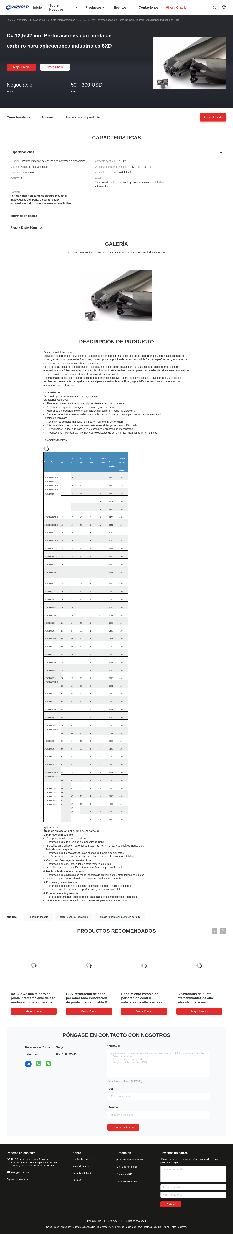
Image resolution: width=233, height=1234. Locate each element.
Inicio (10, 19)
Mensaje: (114, 1045)
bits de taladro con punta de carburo (119, 916)
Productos (21, 19)
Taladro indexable (38, 916)
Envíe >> (170, 1204)
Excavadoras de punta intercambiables (52, 19)
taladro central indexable (74, 916)
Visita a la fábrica (81, 1166)
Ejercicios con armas (126, 1167)
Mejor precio (21, 67)
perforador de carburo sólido (130, 1159)
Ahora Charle (55, 67)
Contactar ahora (123, 1127)
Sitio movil (113, 1221)
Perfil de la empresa (82, 1159)
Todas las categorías (126, 1181)
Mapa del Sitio (94, 1221)
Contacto (77, 1180)
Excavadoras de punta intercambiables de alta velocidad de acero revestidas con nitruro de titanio (196, 1002)
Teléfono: (114, 1107)
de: (111, 1088)
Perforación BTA (124, 1174)
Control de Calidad (82, 1173)
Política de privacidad (135, 1221)
